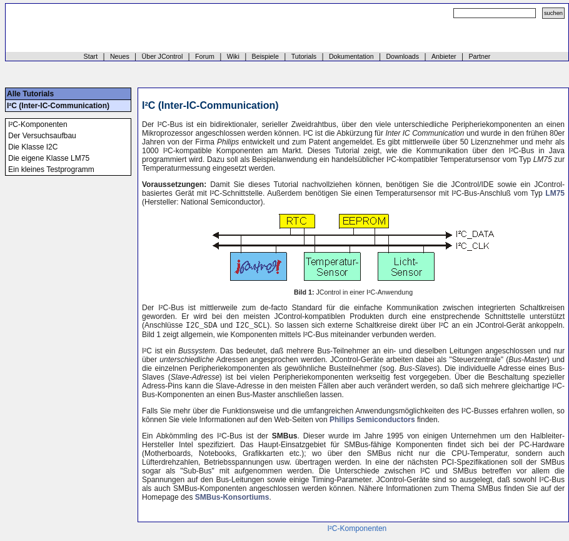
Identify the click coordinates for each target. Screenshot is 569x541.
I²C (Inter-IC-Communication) (58, 105)
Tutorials (303, 56)
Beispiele (265, 56)
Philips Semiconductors (372, 421)
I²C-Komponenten (38, 124)
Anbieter (443, 56)
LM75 (555, 193)
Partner (479, 56)
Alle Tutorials (30, 93)
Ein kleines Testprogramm (51, 169)
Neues (119, 56)
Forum (204, 56)
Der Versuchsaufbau (42, 135)
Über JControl (162, 56)
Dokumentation (351, 56)
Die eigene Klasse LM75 (48, 158)
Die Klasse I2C (33, 147)
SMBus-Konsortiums (232, 498)
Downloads (402, 56)
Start (91, 56)
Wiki (233, 56)
